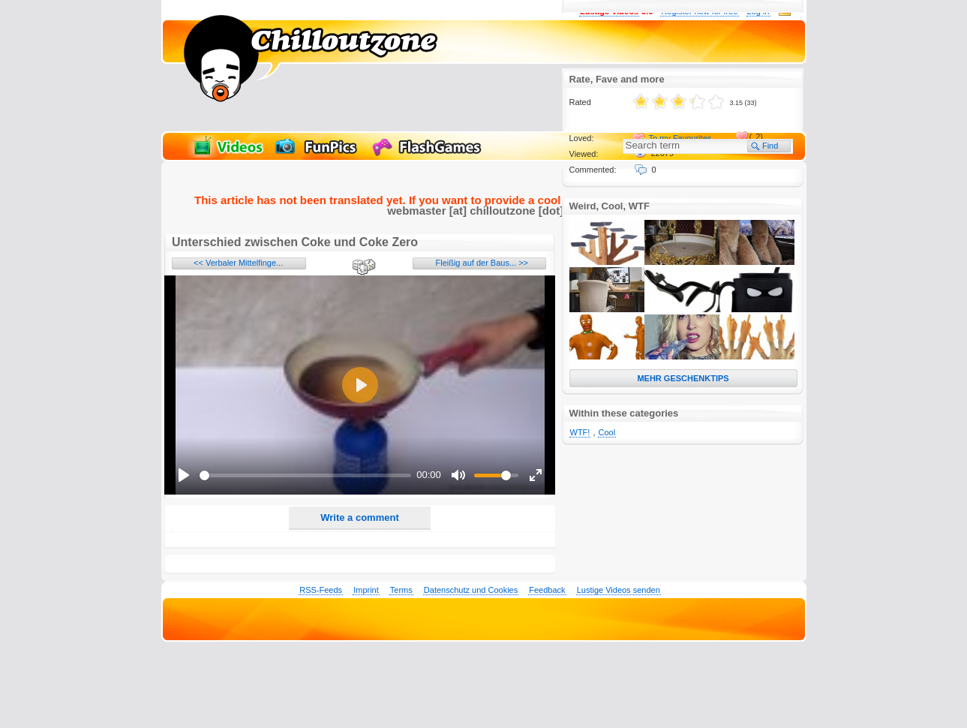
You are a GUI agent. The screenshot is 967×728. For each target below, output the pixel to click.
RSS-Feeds (320, 589)
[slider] (305, 475)
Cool (607, 432)
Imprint (366, 589)
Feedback (547, 589)
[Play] (184, 475)
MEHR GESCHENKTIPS (682, 378)
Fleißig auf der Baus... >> (481, 262)
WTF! (580, 432)
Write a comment (359, 517)
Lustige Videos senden (618, 589)
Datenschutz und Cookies (471, 589)
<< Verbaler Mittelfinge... (238, 262)
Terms (401, 589)
